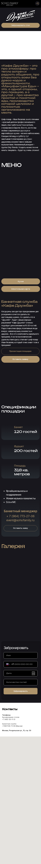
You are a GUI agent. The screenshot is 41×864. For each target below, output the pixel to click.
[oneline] (21, 682)
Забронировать (20, 691)
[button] (20, 25)
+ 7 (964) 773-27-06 (20, 516)
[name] (21, 655)
